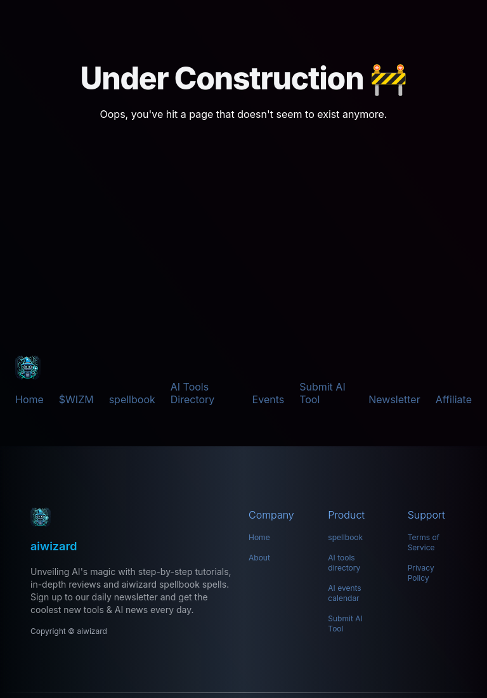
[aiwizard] (28, 367)
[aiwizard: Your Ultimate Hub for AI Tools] (131, 517)
